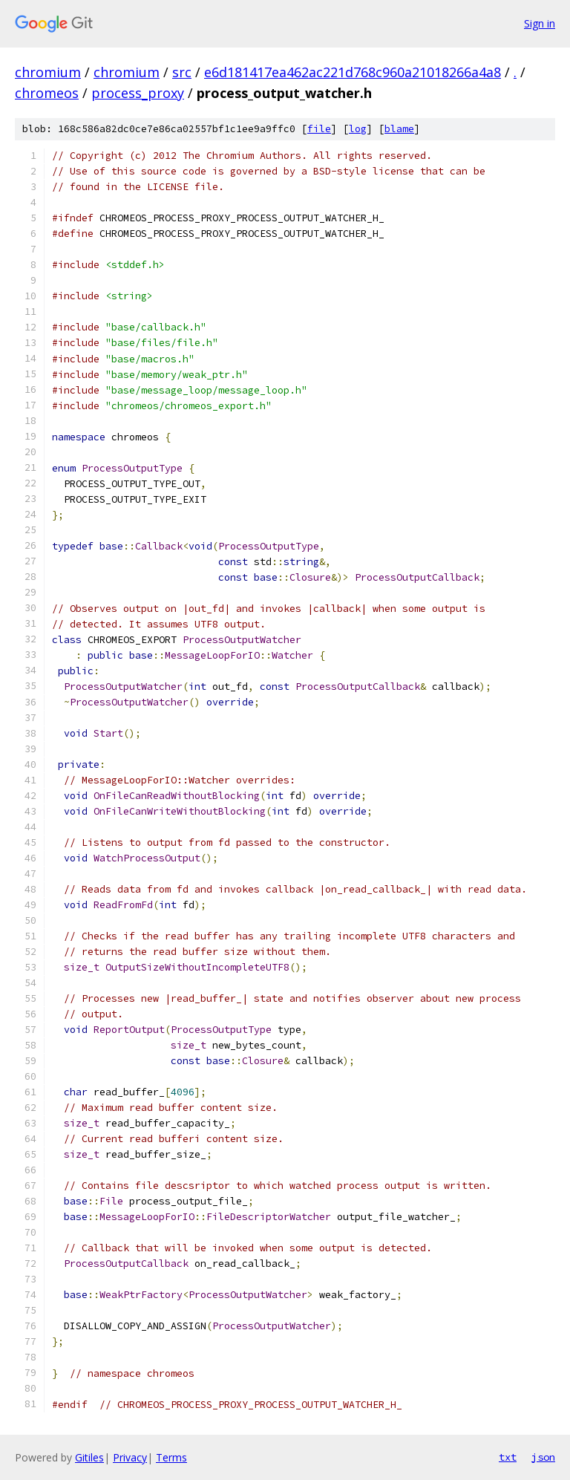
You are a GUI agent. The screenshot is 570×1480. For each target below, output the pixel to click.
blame (399, 129)
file (319, 129)
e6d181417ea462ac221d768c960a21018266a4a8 (352, 72)
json (543, 1457)
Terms (171, 1457)
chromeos (47, 93)
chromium (48, 72)
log (358, 129)
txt (508, 1457)
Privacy (130, 1457)
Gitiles (89, 1457)
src (181, 72)
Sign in (539, 23)
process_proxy (137, 93)
